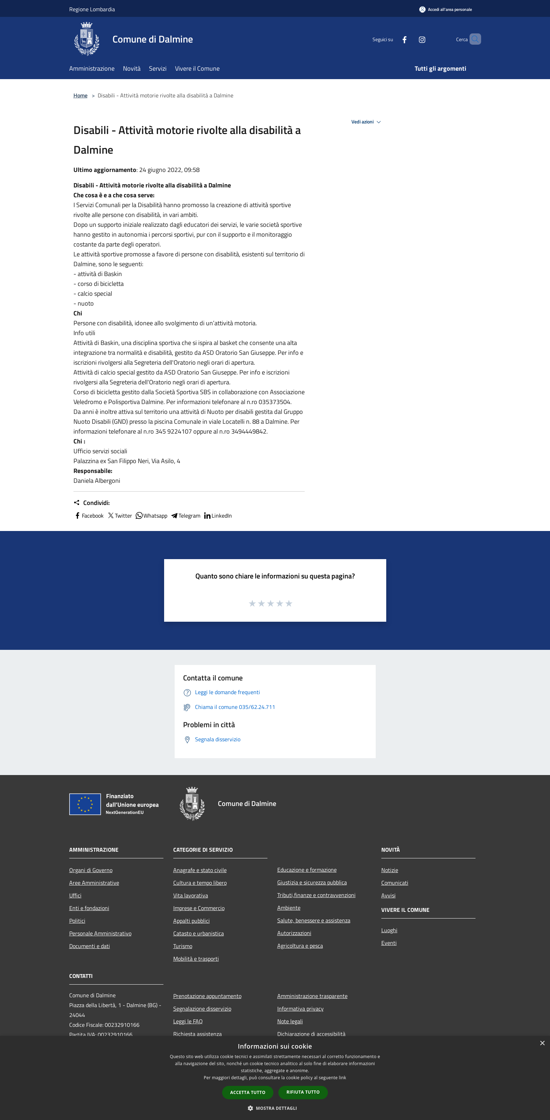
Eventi (389, 943)
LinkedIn (217, 515)
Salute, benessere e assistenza (313, 920)
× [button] (542, 1043)
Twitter (119, 515)
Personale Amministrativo (100, 933)
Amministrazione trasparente (312, 996)
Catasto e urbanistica (198, 933)
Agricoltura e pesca (300, 945)
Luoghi (389, 930)
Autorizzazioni (294, 933)
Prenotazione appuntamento (207, 996)
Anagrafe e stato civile (200, 870)
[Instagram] (410, 39)
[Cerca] (472, 39)
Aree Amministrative (94, 882)
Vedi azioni (367, 122)
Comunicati (394, 882)
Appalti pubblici (191, 920)
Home (80, 95)
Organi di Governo (90, 870)
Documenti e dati (89, 946)
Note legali (290, 1021)
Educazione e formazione (307, 869)
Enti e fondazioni (89, 908)
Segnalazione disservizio (202, 1008)
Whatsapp (151, 515)
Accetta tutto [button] (247, 1092)
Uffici (75, 895)
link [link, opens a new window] (342, 1078)
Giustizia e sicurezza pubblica (312, 882)
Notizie (389, 870)
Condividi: (91, 503)
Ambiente (288, 907)
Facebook (88, 515)
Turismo (182, 946)
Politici (77, 920)
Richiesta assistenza (197, 1034)
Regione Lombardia (92, 9)
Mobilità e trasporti (196, 958)
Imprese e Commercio (199, 908)
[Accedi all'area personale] (445, 9)
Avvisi (388, 895)
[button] (275, 1108)
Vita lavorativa (190, 895)
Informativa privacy (300, 1008)
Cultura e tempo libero (200, 882)
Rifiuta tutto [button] (303, 1092)
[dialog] (275, 1078)
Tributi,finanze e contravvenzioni (316, 895)
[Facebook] (393, 39)
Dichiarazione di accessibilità (311, 1034)
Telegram (185, 515)
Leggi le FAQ (188, 1021)
